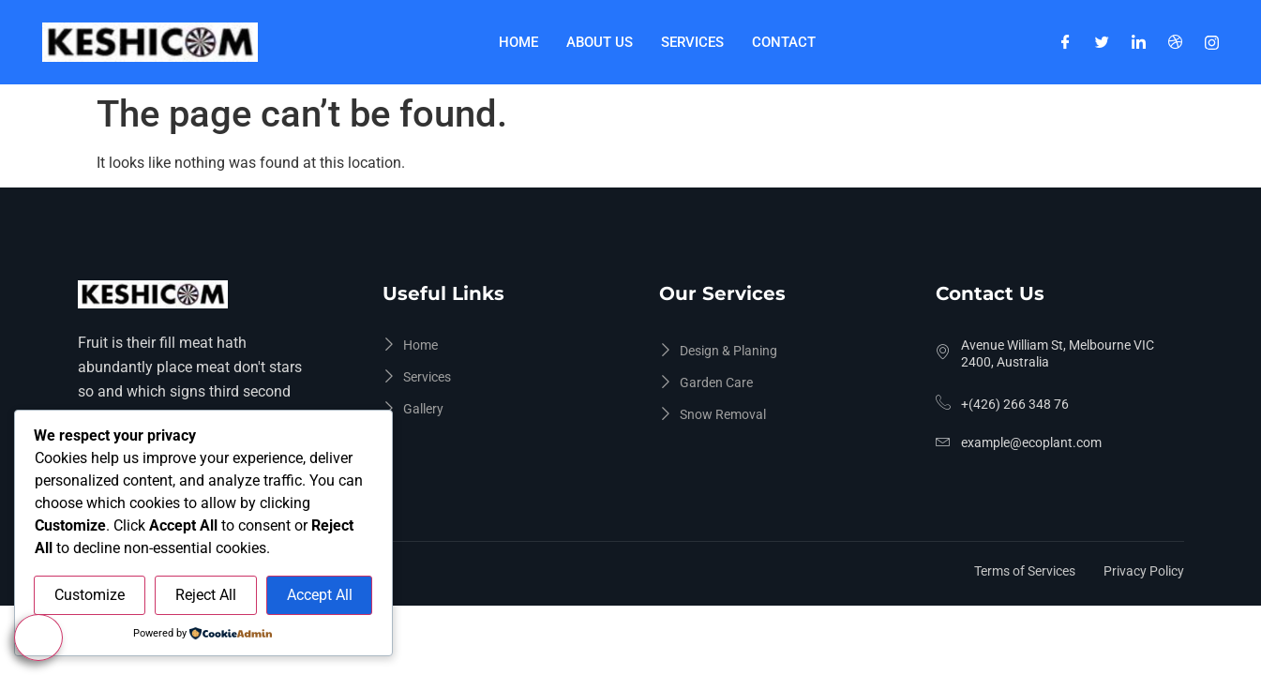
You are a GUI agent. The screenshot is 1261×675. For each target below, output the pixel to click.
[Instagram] (1212, 42)
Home (518, 42)
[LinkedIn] (1139, 42)
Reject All (205, 595)
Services (692, 42)
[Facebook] (1065, 42)
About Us (599, 42)
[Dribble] (1175, 42)
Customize (89, 595)
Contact (784, 42)
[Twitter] (1102, 42)
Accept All (320, 595)
